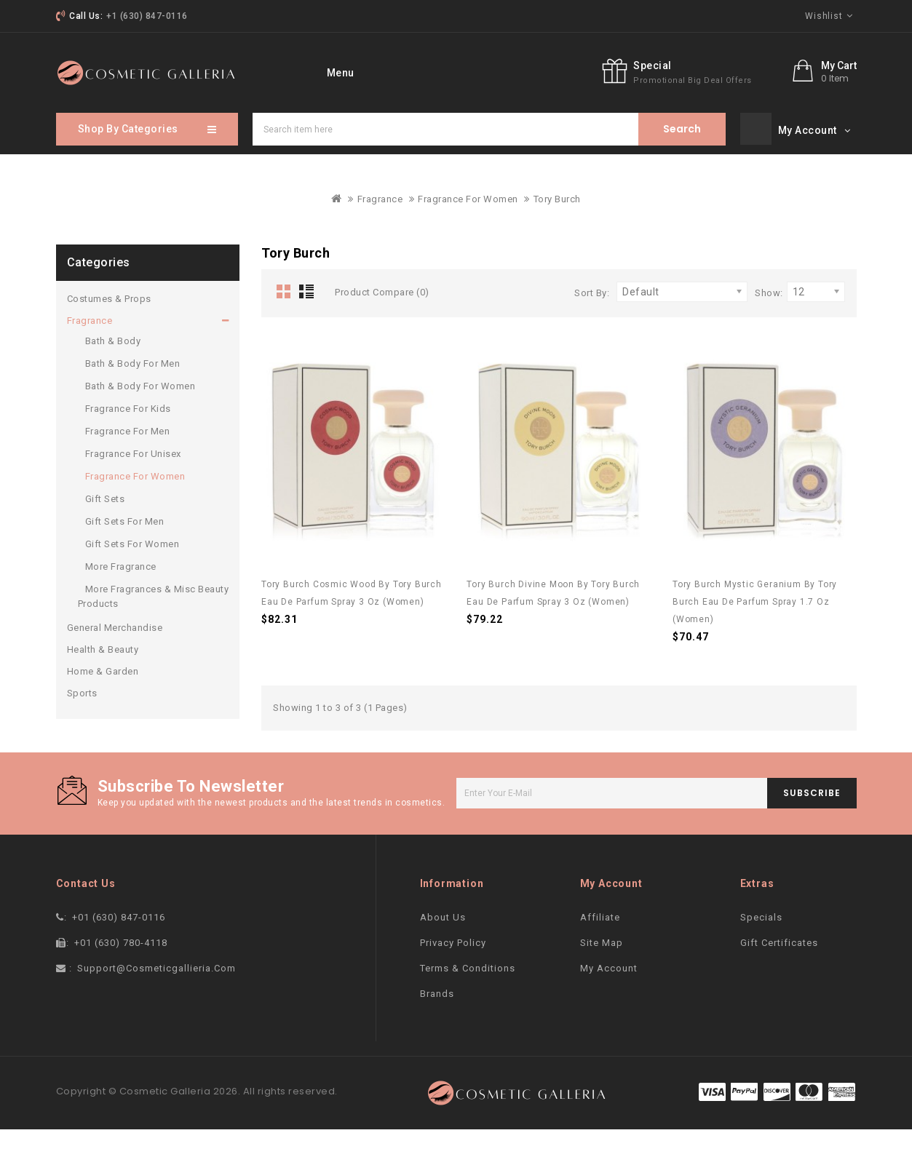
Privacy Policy (453, 970)
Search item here (682, 156)
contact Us (512, 71)
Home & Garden (103, 698)
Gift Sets (105, 526)
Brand (376, 71)
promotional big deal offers (761, 117)
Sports (82, 720)
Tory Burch (557, 226)
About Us (443, 944)
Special (721, 102)
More (577, 71)
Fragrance (380, 226)
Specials (438, 71)
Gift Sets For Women (132, 571)
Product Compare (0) (382, 319)
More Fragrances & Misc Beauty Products (153, 624)
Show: (769, 320)
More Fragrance (120, 594)
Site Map (601, 970)
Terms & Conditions (467, 995)
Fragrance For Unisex (133, 481)
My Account (609, 995)
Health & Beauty (103, 677)
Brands (437, 1021)
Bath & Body (113, 368)
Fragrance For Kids (128, 436)
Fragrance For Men (127, 458)
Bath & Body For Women (140, 413)
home (320, 71)
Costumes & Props (109, 326)
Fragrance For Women (468, 226)
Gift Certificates (779, 970)
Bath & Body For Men (133, 391)
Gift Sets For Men (124, 549)
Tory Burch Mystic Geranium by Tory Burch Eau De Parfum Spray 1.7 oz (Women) (755, 629)
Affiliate (600, 944)
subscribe (812, 820)
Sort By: (591, 320)
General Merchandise (115, 655)
